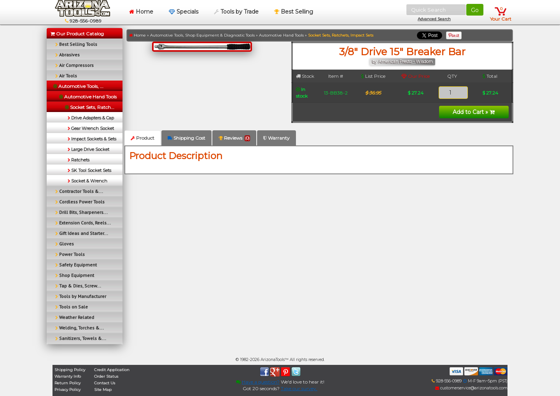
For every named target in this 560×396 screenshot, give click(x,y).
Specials (183, 11)
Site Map (103, 389)
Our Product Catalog (77, 34)
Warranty (276, 138)
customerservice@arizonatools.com (471, 388)
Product (142, 138)
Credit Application (112, 369)
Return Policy (67, 382)
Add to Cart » (474, 112)
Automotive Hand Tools (281, 35)
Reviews (234, 138)
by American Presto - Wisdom (402, 61)
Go (475, 10)
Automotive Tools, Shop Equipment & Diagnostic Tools (202, 35)
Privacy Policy (67, 389)
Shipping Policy (69, 369)
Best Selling (293, 11)
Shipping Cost (186, 138)
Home (141, 11)
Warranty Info (67, 376)
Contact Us (104, 382)
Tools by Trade (236, 11)
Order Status (106, 376)
